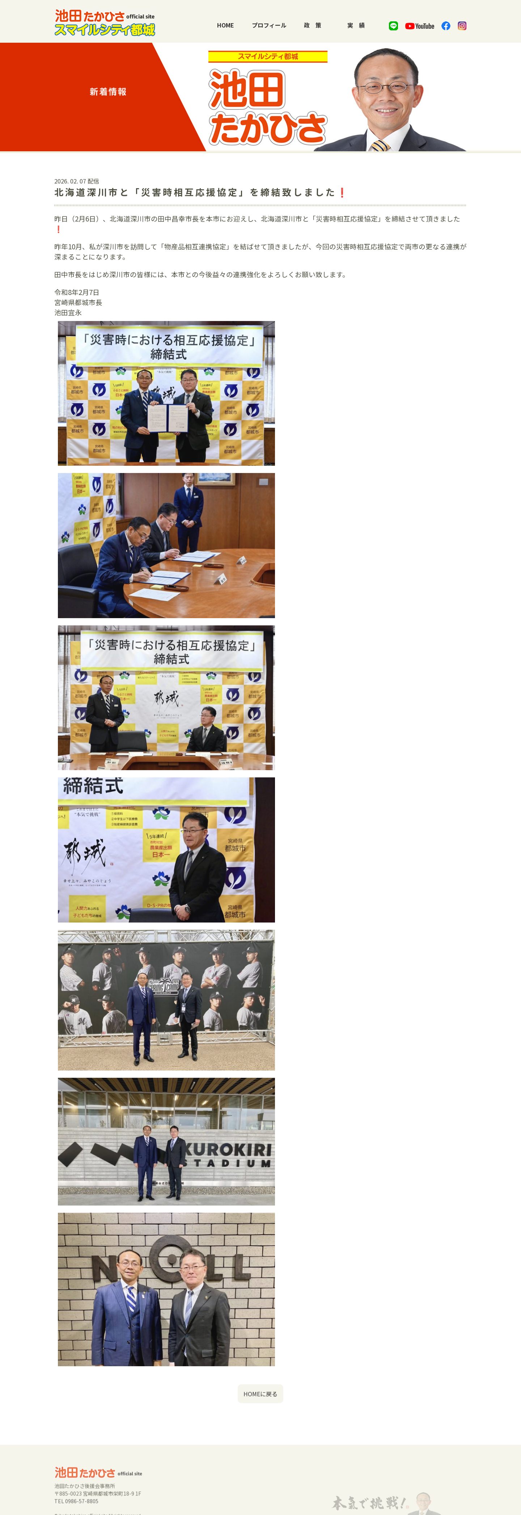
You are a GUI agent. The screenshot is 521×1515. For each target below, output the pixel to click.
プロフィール (269, 25)
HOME (225, 25)
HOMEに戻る (260, 1404)
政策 (312, 25)
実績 (356, 25)
